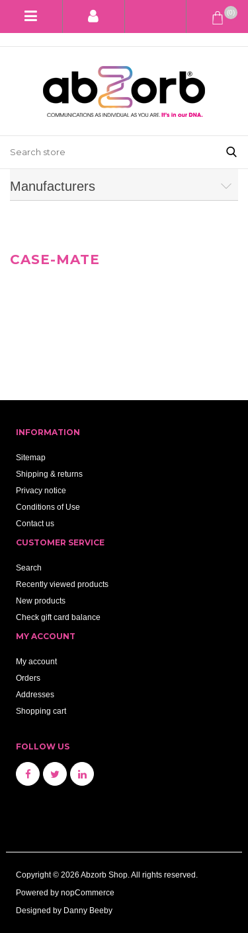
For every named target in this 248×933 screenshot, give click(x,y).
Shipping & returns (49, 474)
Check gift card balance (58, 617)
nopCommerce (87, 892)
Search (29, 567)
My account (36, 661)
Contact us (35, 523)
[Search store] (107, 152)
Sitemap (31, 457)
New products (40, 600)
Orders (28, 678)
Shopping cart (41, 711)
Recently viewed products (62, 584)
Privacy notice (41, 490)
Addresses (35, 694)
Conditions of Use (48, 507)
